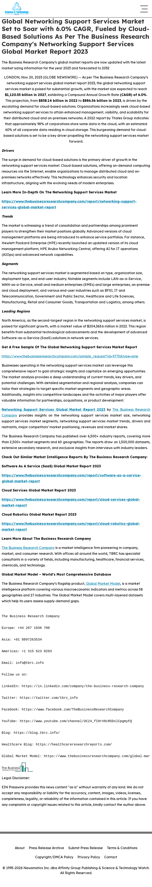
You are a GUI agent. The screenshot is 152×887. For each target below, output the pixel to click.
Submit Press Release (85, 848)
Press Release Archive (46, 848)
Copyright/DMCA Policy (54, 857)
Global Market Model (103, 583)
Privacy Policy (88, 857)
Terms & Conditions (122, 848)
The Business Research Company (28, 548)
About (20, 848)
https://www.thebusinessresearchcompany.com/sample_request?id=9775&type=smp (70, 356)
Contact (110, 857)
